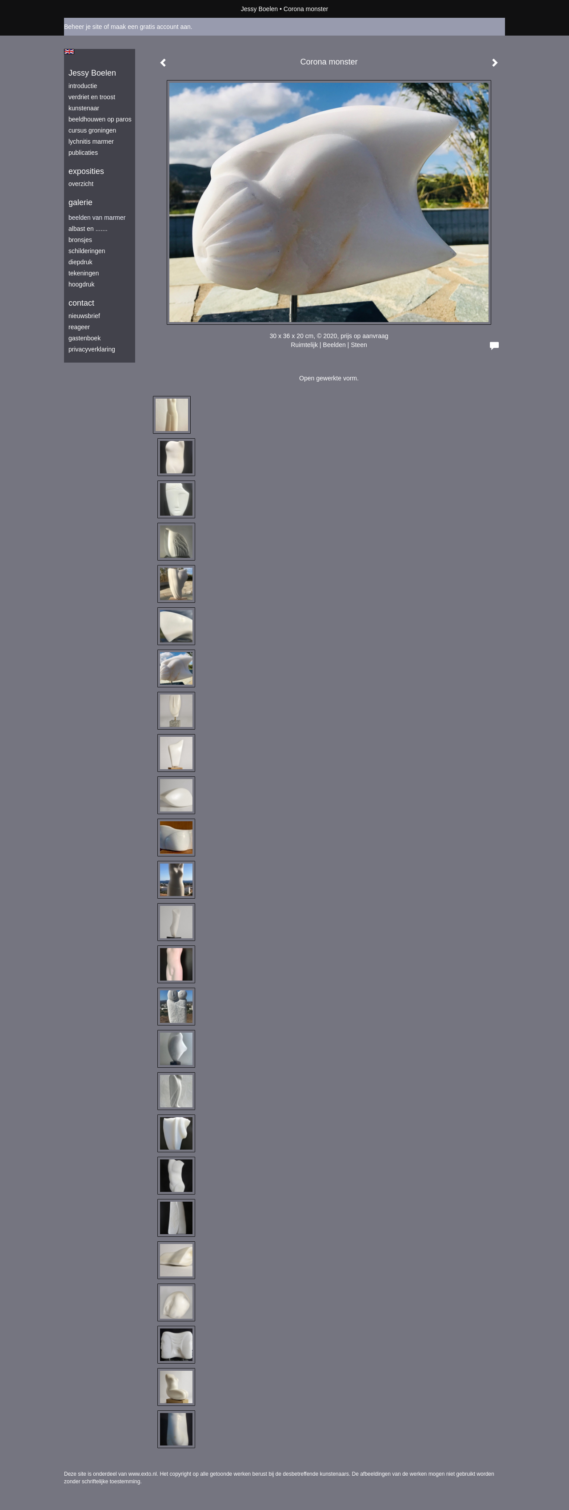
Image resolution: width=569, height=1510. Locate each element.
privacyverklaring (91, 349)
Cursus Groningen (92, 130)
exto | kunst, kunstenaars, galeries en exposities (89, 9)
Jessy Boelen (259, 8)
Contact (81, 303)
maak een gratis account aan (151, 26)
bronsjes (80, 239)
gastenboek (84, 338)
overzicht (80, 183)
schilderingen (86, 250)
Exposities (86, 171)
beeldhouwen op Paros (100, 119)
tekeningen (83, 273)
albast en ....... (88, 228)
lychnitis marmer (91, 141)
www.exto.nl (142, 1474)
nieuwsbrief (84, 315)
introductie (82, 85)
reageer (79, 327)
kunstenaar (83, 108)
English (69, 51)
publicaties (83, 152)
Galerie (80, 202)
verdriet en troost (91, 97)
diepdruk (80, 262)
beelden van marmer (96, 217)
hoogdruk (81, 284)
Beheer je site (83, 26)
